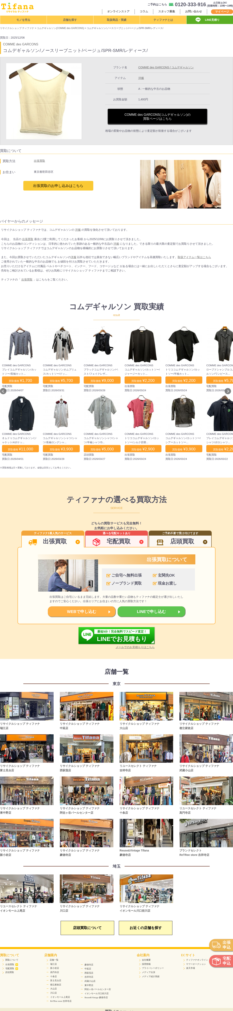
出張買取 (39, 160)
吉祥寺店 (89, 977)
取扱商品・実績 (116, 19)
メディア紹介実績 (150, 976)
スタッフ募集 (166, 11)
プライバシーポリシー (153, 968)
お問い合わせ (193, 11)
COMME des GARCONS (20, 44)
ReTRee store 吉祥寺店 (61, 1001)
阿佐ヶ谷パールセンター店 (98, 989)
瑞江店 (53, 964)
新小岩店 (54, 968)
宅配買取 (11, 968)
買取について (11, 960)
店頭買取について (87, 928)
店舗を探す (70, 19)
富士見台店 (55, 980)
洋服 (141, 78)
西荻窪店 (89, 973)
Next (228, 391)
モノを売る (23, 19)
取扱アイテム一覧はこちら (194, 257)
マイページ (222, 11)
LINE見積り (212, 19)
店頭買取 (9, 972)
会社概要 (146, 960)
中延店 (88, 968)
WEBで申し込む (81, 611)
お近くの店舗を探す (146, 928)
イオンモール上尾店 (60, 997)
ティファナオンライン (197, 960)
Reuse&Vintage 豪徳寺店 (96, 997)
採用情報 (146, 964)
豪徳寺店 (89, 964)
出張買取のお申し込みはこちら (58, 186)
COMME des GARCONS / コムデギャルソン (166, 67)
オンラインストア (118, 11)
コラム (144, 11)
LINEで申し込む (151, 611)
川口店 (53, 993)
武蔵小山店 (90, 981)
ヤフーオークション (196, 964)
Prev (3, 391)
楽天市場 (190, 968)
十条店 (53, 976)
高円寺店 (54, 972)
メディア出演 (148, 972)
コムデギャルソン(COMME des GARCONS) (60, 28)
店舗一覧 (54, 960)
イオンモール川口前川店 (97, 993)
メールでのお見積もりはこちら (135, 647)
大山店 (53, 988)
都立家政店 (55, 984)
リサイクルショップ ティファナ (17, 28)
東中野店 (89, 985)
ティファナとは (163, 19)
